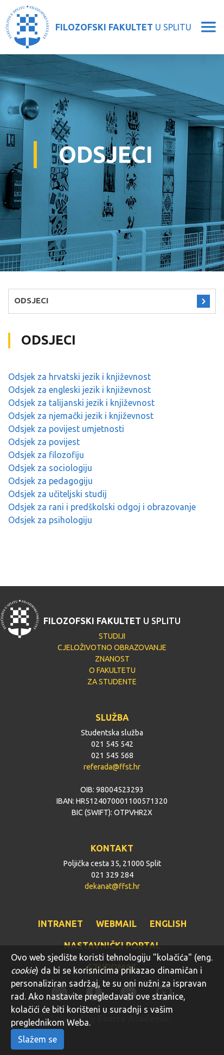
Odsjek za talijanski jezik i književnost (81, 403)
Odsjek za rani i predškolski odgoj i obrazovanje (102, 507)
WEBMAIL (116, 924)
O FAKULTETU (112, 670)
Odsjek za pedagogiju (50, 481)
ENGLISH (168, 924)
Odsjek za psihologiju (50, 520)
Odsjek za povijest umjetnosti (66, 429)
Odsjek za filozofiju (46, 455)
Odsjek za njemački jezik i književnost (80, 416)
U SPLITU (123, 27)
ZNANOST (112, 658)
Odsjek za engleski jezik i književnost (79, 390)
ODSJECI (31, 300)
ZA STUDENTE (112, 681)
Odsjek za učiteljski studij (57, 494)
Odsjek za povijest (44, 442)
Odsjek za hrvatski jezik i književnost (79, 377)
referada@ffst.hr (112, 766)
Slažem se (37, 1039)
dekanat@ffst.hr (112, 886)
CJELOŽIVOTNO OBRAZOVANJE (112, 647)
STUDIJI (112, 636)
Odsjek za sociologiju (50, 468)
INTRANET (60, 924)
